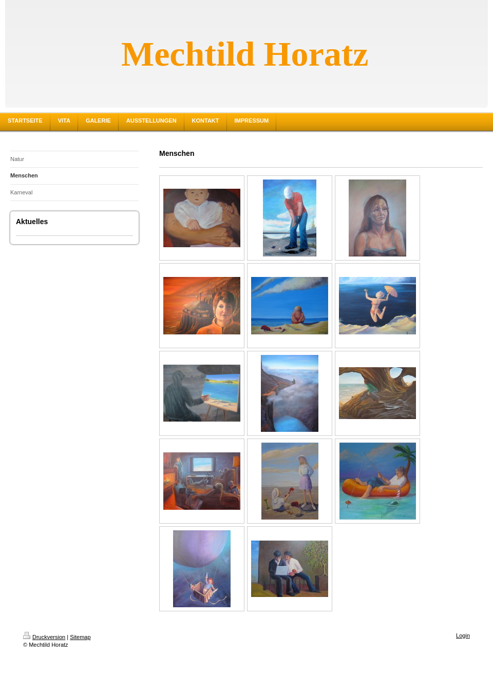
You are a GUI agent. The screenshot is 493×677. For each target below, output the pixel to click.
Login (463, 635)
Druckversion (44, 637)
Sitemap (80, 637)
